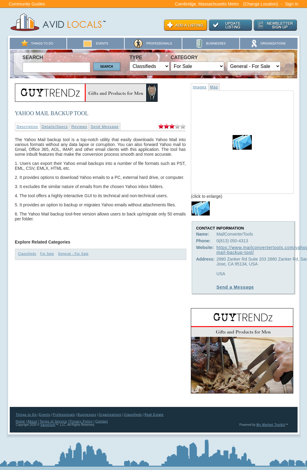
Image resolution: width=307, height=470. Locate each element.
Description (27, 127)
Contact (101, 421)
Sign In (291, 4)
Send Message (105, 127)
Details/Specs (55, 127)
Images (199, 87)
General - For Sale (73, 253)
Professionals (64, 414)
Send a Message (235, 287)
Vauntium (47, 424)
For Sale (47, 253)
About (32, 421)
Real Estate (154, 414)
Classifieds (27, 253)
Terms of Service (53, 421)
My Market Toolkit (270, 424)
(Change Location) (260, 4)
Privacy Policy (81, 421)
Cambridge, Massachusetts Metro (207, 4)
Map (214, 87)
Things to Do (26, 414)
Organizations (110, 414)
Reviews (79, 127)
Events (44, 414)
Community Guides (27, 4)
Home (20, 421)
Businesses (86, 414)
